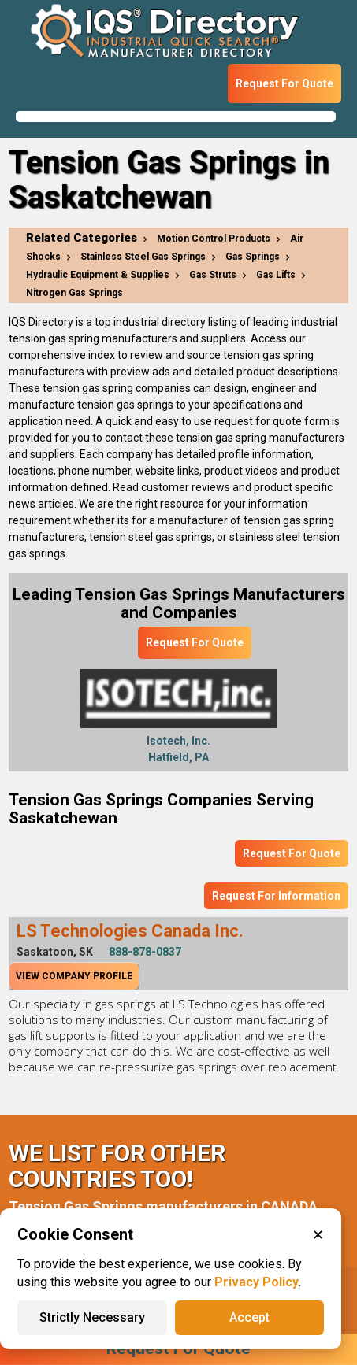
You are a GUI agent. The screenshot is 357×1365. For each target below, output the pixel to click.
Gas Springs (252, 256)
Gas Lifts (276, 274)
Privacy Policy (256, 1281)
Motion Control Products (213, 238)
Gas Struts (212, 274)
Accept (249, 1317)
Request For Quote (284, 83)
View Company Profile (74, 976)
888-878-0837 (145, 951)
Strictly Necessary (92, 1317)
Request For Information (276, 896)
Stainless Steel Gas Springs (143, 256)
